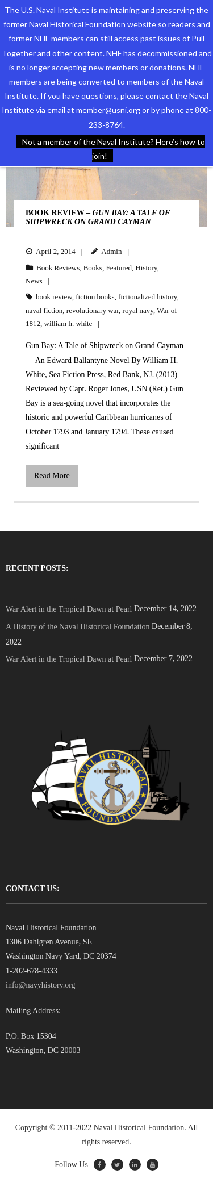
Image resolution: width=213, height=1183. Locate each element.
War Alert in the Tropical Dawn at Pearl (69, 609)
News (34, 281)
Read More (52, 475)
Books (92, 268)
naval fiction (44, 310)
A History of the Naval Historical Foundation (78, 626)
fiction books (95, 296)
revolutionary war (92, 310)
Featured (118, 268)
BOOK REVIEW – (98, 217)
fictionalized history (147, 296)
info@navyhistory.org (41, 985)
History (146, 268)
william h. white (68, 323)
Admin (111, 251)
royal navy (138, 310)
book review (54, 296)
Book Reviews (58, 268)
